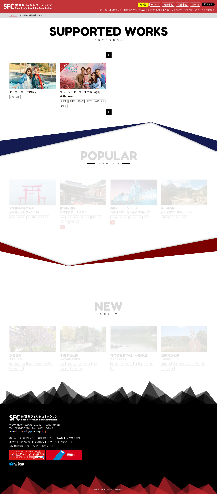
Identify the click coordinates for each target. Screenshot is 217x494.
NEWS (142, 10)
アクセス (199, 10)
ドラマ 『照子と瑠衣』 (23, 92)
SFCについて (115, 10)
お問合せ (209, 10)
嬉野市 (89, 101)
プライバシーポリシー (39, 446)
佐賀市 (63, 101)
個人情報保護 (16, 446)
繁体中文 (168, 4)
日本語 (143, 4)
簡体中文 (182, 4)
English (155, 4)
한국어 (195, 4)
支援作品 (188, 10)
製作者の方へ (130, 10)
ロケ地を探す (154, 10)
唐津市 (72, 101)
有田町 (63, 106)
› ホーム (13, 15)
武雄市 (81, 101)
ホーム (103, 10)
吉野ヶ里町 (15, 97)
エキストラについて (172, 10)
